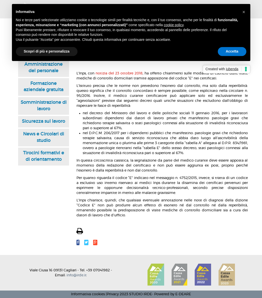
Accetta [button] (232, 51)
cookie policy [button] (173, 25)
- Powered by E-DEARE (171, 294)
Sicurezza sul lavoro (43, 121)
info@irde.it (77, 275)
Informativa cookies (88, 294)
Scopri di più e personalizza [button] (47, 51)
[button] (244, 12)
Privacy (113, 294)
